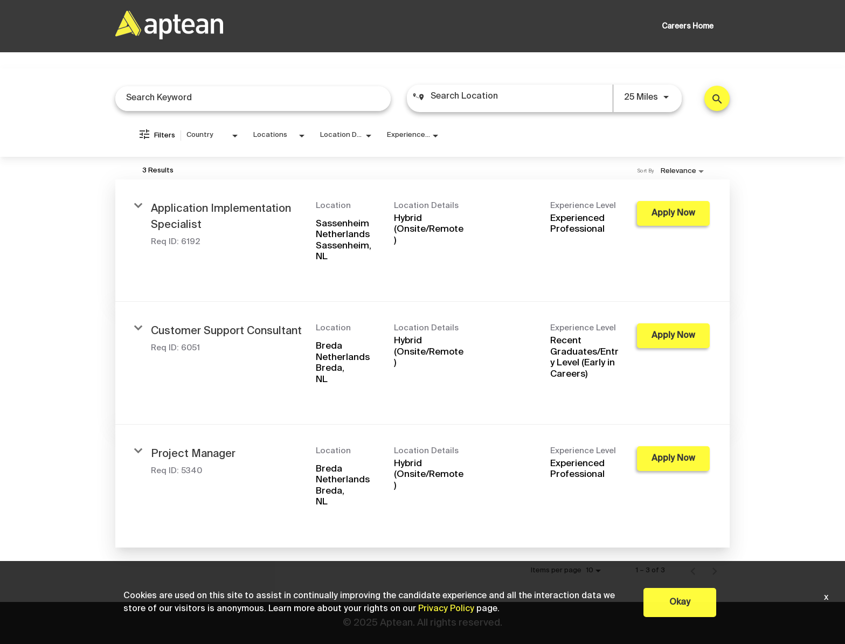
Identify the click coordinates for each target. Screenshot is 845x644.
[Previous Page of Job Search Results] (693, 570)
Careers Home (688, 26)
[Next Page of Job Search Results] (714, 570)
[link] (422, 240)
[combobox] (253, 98)
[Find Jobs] (717, 98)
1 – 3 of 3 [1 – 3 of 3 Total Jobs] (650, 570)
